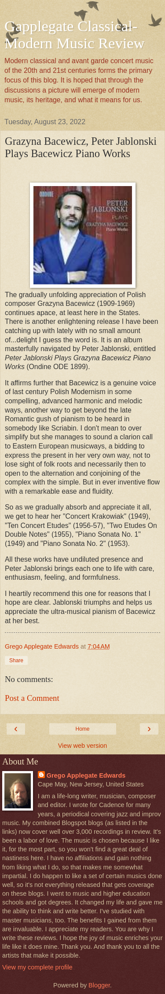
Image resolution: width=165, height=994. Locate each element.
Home (82, 729)
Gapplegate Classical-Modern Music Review (74, 34)
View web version (82, 745)
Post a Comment (32, 698)
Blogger (99, 985)
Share (16, 660)
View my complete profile (37, 967)
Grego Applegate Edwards (86, 775)
